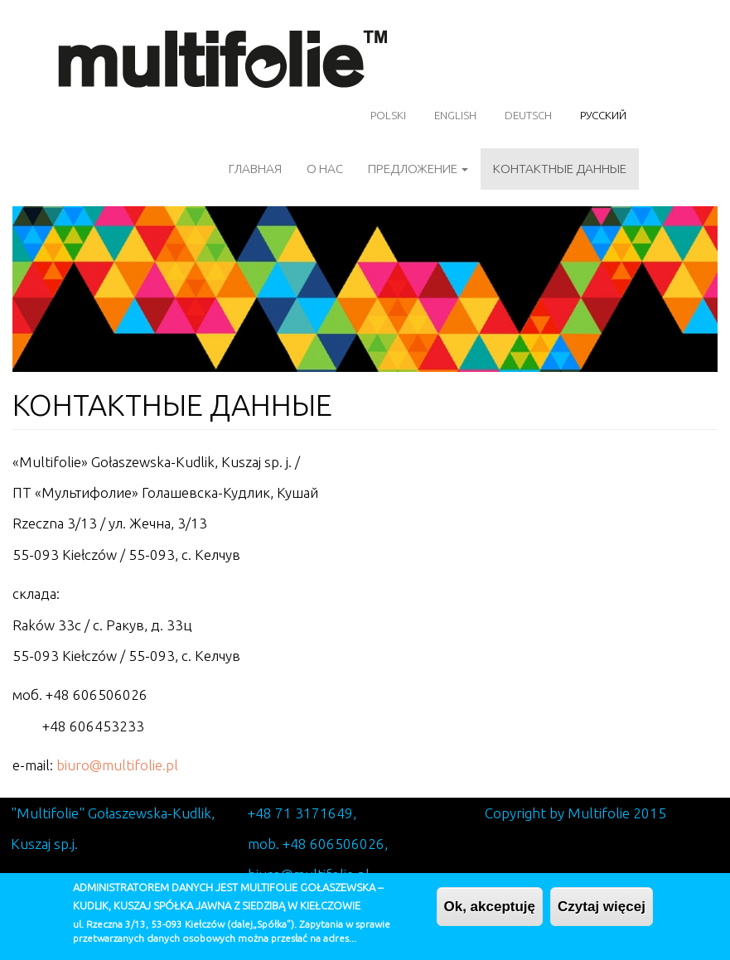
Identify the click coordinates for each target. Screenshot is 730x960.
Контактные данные (559, 169)
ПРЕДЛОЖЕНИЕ (418, 169)
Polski (388, 115)
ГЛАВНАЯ (255, 169)
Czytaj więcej (601, 914)
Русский (603, 115)
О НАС (325, 169)
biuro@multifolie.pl (117, 765)
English (455, 115)
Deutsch (528, 115)
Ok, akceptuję (490, 914)
